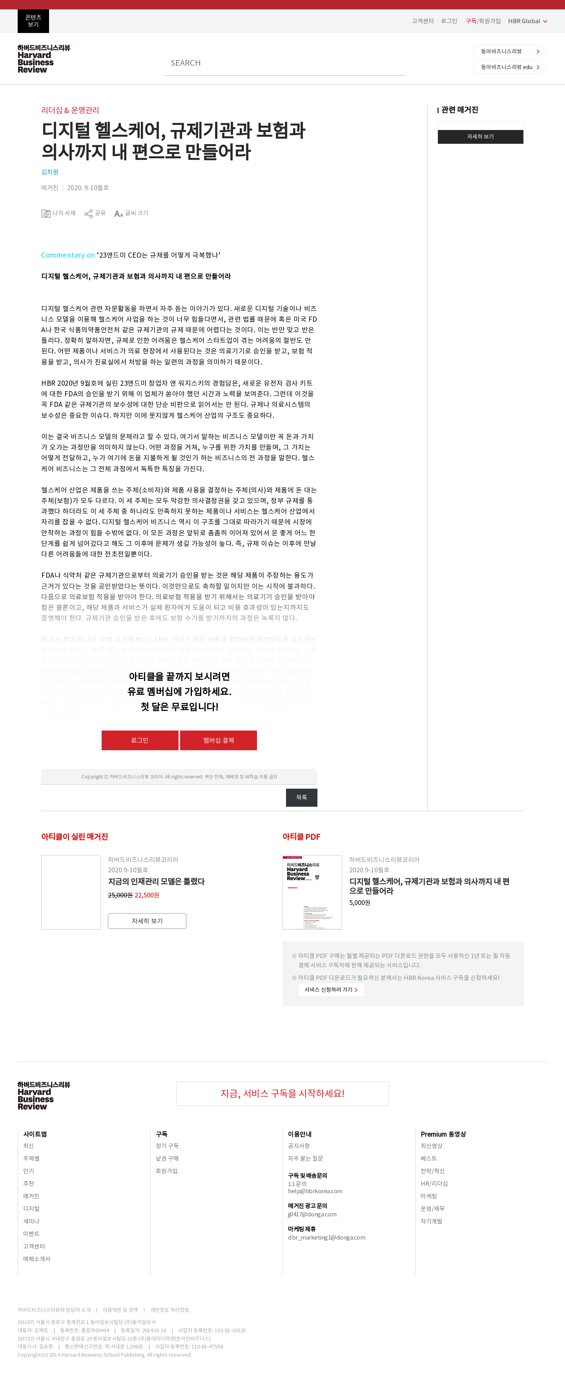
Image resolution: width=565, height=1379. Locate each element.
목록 (301, 797)
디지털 (31, 1208)
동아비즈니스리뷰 (501, 51)
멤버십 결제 (218, 740)
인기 (28, 1171)
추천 (28, 1183)
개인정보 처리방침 (169, 1310)
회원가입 (167, 1171)
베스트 (429, 1158)
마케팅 (429, 1196)
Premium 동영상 (443, 1134)
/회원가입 (483, 21)
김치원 (50, 172)
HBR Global (524, 21)
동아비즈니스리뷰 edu (506, 67)
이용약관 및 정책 (120, 1310)
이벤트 (31, 1234)
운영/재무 (433, 1208)
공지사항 (299, 1146)
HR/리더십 (434, 1183)
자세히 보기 (480, 136)
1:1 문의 (297, 1184)
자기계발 (432, 1221)
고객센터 (423, 21)
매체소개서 (37, 1259)
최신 (28, 1146)
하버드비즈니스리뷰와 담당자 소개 (54, 1310)
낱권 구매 (167, 1158)
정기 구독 (167, 1146)
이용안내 (300, 1134)
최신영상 (432, 1146)
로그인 (449, 21)
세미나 (31, 1221)
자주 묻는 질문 (305, 1158)
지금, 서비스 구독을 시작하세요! (282, 1094)
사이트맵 (35, 1134)
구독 (162, 1134)
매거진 (31, 1196)
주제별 (31, 1158)
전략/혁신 (433, 1171)
